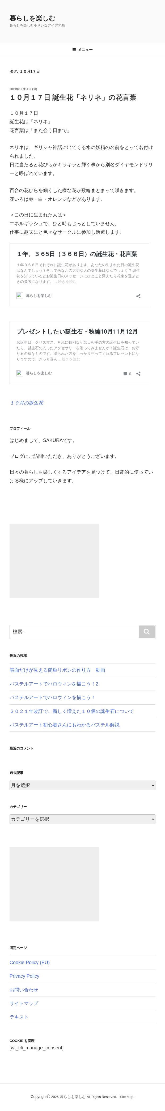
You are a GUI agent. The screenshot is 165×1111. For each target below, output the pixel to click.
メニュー (82, 50)
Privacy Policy (24, 976)
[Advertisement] (54, 561)
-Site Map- (126, 1097)
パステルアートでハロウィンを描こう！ (53, 697)
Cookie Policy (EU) (30, 962)
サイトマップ (24, 1003)
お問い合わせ (24, 990)
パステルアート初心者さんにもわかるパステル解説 (65, 724)
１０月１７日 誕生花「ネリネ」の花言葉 (72, 97)
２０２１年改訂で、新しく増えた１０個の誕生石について (72, 711)
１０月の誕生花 (26, 403)
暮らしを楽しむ (33, 18)
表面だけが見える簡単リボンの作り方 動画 (57, 670)
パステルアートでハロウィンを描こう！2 (54, 684)
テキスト (19, 1017)
